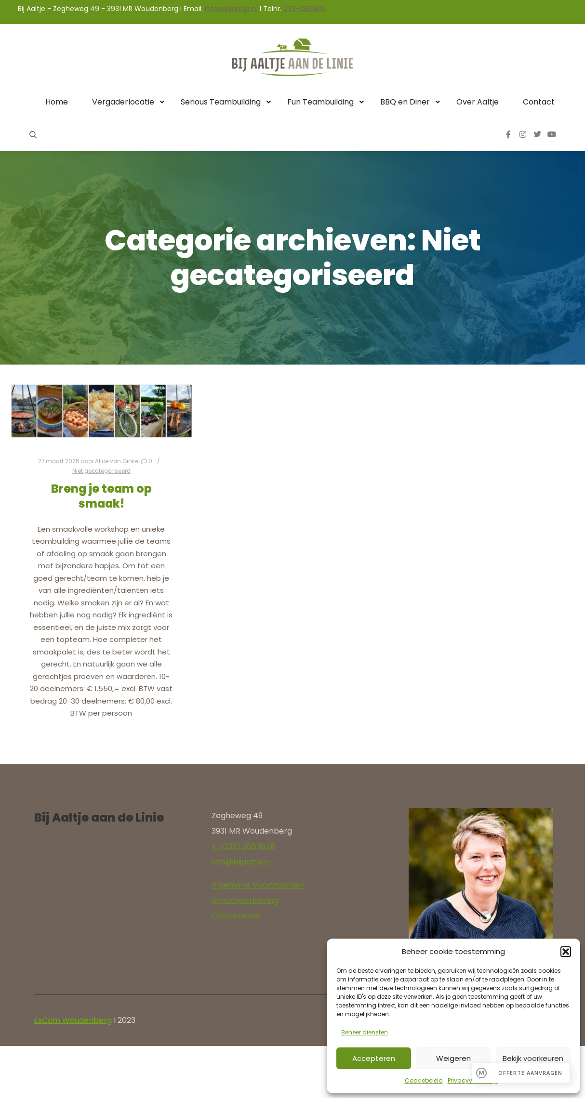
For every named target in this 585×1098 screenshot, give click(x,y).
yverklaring (257, 900)
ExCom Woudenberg (73, 1020)
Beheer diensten (364, 1032)
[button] (566, 951)
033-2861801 (303, 8)
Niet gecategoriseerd (101, 471)
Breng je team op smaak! (101, 496)
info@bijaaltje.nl (231, 8)
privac (224, 900)
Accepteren (373, 1058)
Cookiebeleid (424, 1080)
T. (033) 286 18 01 (243, 846)
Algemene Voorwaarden (258, 884)
